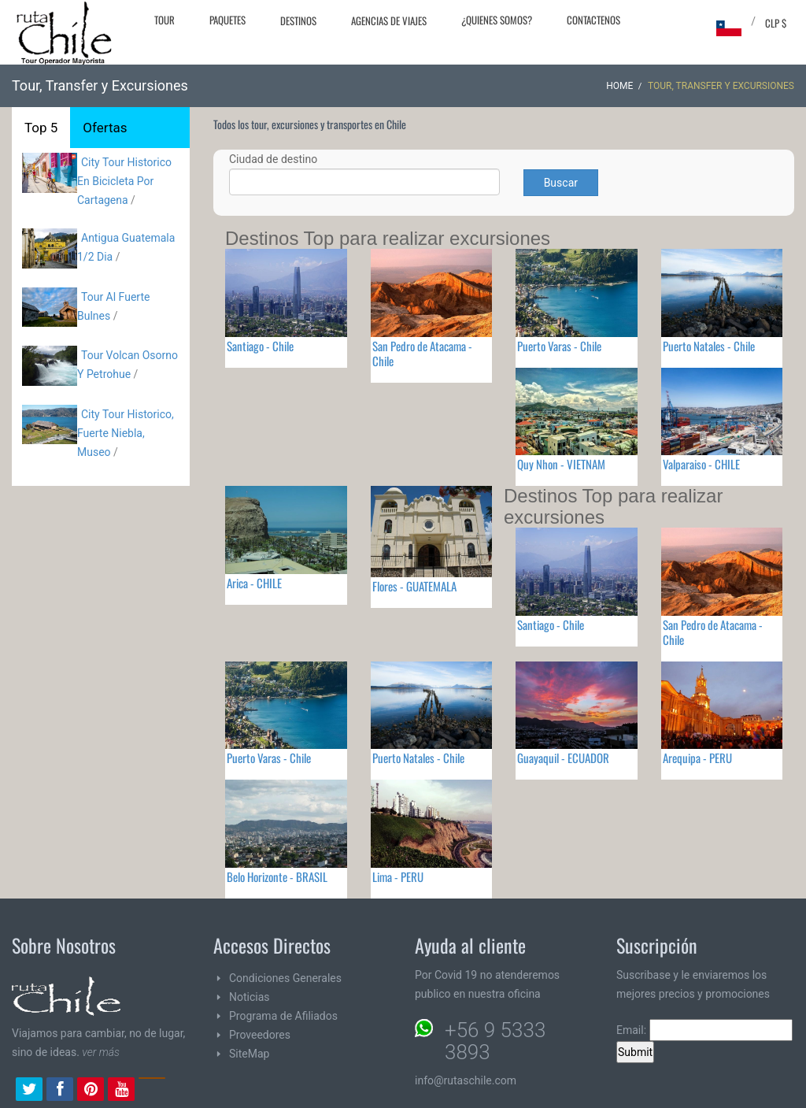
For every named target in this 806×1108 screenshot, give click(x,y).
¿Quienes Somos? (496, 20)
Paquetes (227, 20)
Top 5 (40, 127)
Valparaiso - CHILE (701, 463)
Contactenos (593, 20)
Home (619, 85)
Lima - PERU (397, 876)
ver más (101, 1052)
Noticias (249, 997)
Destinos (298, 20)
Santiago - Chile (260, 345)
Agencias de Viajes (389, 20)
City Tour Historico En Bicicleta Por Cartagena (124, 181)
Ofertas (105, 127)
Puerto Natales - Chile (709, 345)
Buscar (561, 182)
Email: (704, 1030)
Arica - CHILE (254, 582)
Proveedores (259, 1034)
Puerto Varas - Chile (559, 345)
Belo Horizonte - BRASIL (277, 876)
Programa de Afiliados (283, 1016)
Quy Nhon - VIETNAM (561, 463)
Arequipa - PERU (697, 757)
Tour (164, 20)
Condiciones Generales (285, 978)
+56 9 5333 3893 (495, 1041)
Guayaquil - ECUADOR (563, 757)
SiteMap (249, 1053)
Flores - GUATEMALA (414, 586)
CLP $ (775, 23)
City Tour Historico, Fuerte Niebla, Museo (125, 433)
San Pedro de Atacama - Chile (422, 353)
